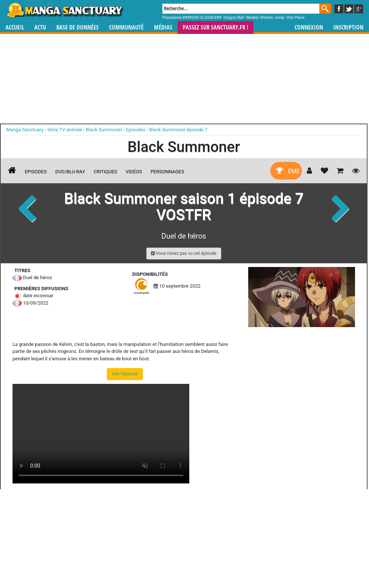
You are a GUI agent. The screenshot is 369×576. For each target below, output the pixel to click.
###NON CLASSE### (202, 17)
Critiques (105, 171)
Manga (64, 10)
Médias (163, 27)
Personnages (167, 171)
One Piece (296, 17)
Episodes (35, 171)
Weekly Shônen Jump (265, 17)
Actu (40, 27)
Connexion (309, 27)
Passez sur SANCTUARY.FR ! (215, 27)
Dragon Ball (234, 17)
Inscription (348, 27)
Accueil (15, 27)
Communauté (126, 27)
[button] (183, 253)
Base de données (77, 27)
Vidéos (134, 171)
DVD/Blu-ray (70, 171)
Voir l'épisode (125, 374)
